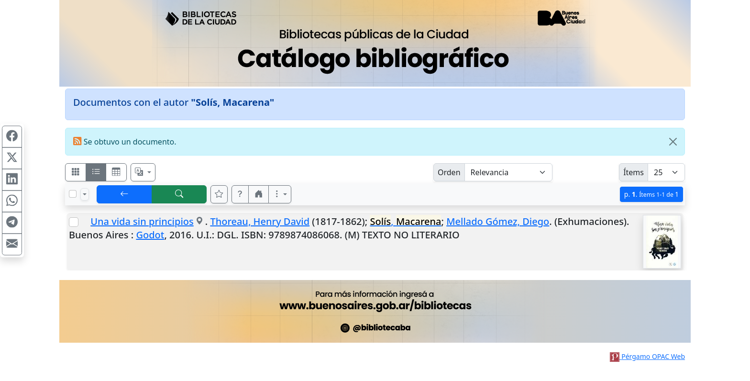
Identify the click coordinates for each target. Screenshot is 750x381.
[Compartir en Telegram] (12, 223)
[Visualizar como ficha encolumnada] (96, 172)
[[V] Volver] (124, 194)
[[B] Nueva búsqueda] (179, 194)
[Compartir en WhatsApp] (12, 201)
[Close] (673, 141)
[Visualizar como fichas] (75, 172)
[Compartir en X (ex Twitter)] (12, 158)
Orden (449, 172)
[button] (240, 194)
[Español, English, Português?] (143, 172)
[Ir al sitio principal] (375, 43)
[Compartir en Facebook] (12, 137)
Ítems (633, 172)
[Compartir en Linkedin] (12, 180)
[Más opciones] (279, 194)
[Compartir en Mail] (12, 245)
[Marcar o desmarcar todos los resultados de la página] (73, 194)
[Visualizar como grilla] (116, 172)
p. (651, 194)
